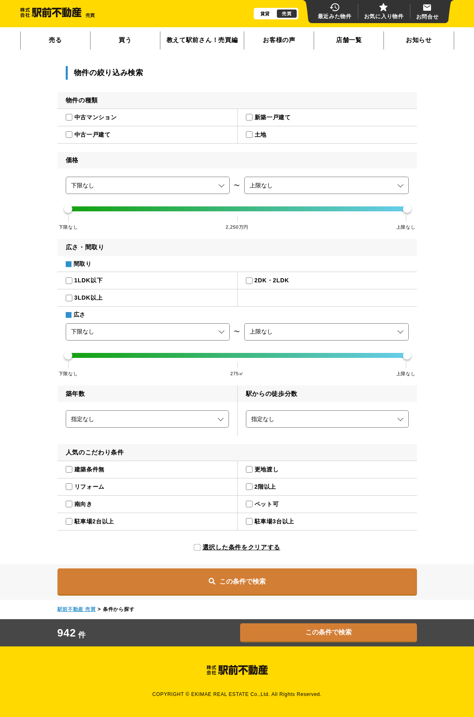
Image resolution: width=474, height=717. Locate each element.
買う (125, 40)
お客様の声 (279, 40)
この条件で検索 (237, 581)
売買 (286, 13)
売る (55, 40)
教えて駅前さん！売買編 (202, 40)
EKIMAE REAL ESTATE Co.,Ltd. (230, 694)
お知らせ (419, 40)
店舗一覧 (349, 40)
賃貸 (265, 13)
